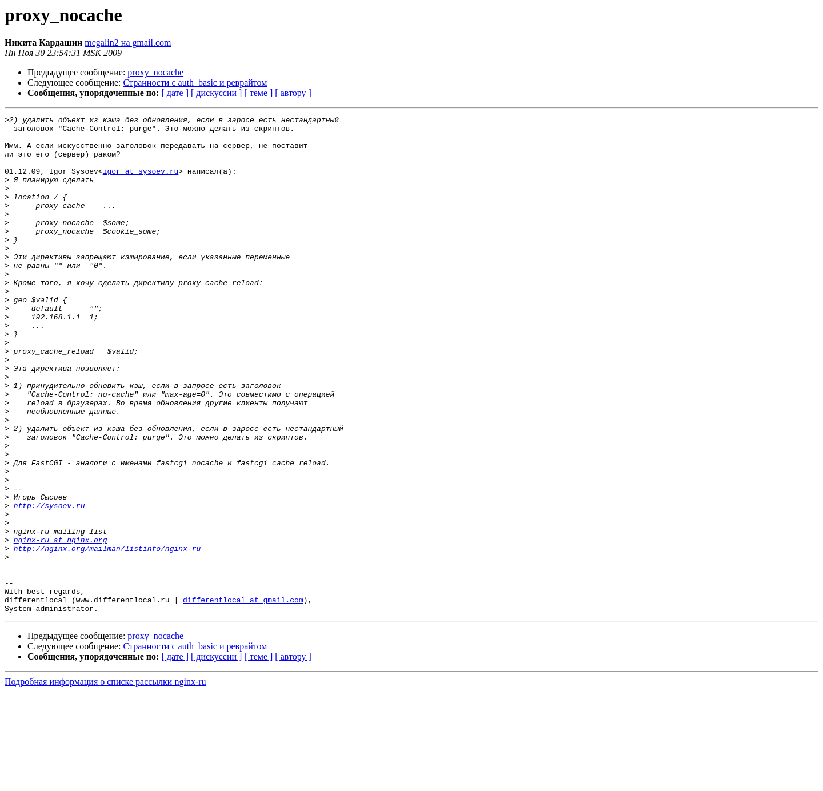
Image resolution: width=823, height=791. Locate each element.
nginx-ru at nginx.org (60, 625)
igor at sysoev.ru (141, 183)
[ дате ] (175, 93)
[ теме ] (258, 93)
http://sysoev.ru (49, 584)
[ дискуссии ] (216, 93)
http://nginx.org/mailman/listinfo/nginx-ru (107, 635)
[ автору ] (293, 93)
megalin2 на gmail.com (128, 42)
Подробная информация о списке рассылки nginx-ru (105, 781)
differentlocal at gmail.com (243, 697)
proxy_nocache (155, 72)
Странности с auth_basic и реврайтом (195, 82)
